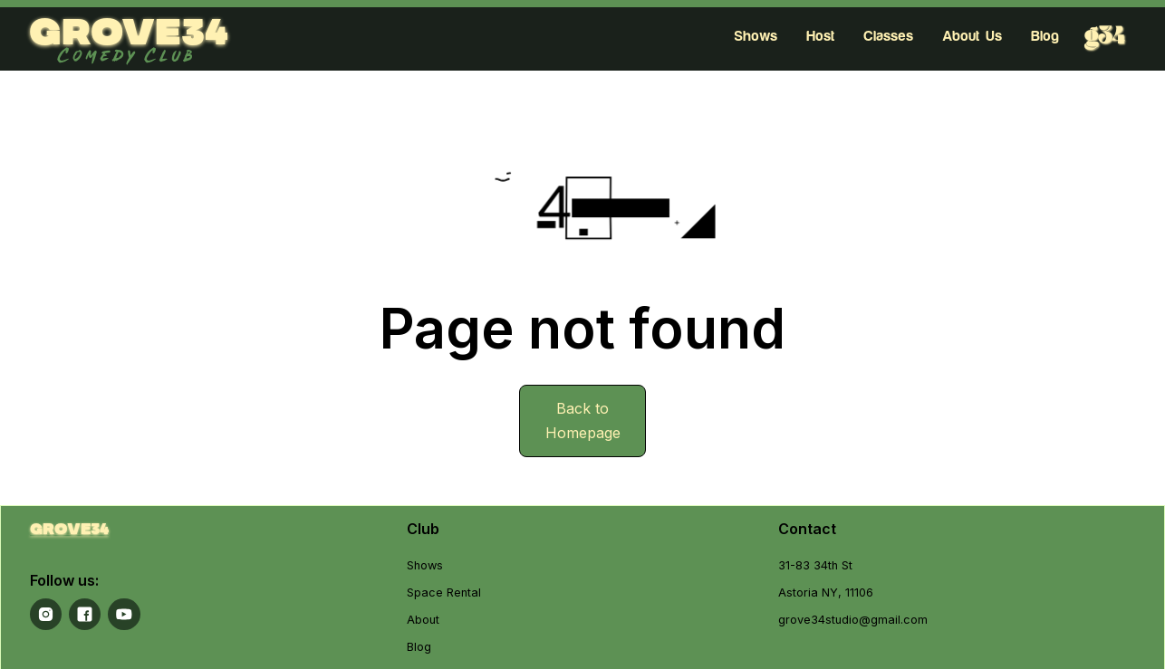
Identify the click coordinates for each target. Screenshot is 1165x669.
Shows (755, 36)
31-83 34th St (815, 565)
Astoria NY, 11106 (825, 592)
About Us (972, 36)
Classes (888, 36)
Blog (1045, 36)
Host (820, 36)
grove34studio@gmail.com (853, 619)
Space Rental (444, 592)
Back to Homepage (583, 420)
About (423, 619)
